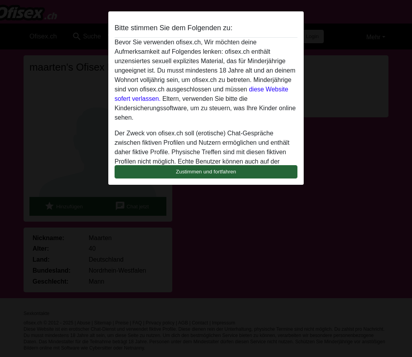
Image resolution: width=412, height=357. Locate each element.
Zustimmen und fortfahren (206, 172)
